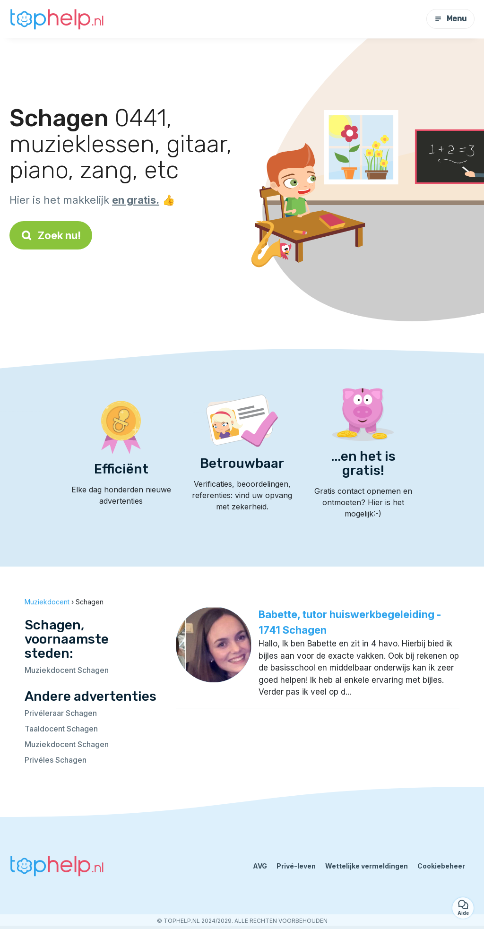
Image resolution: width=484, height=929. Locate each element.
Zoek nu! (51, 235)
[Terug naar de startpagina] (56, 19)
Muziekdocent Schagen (67, 670)
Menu (450, 18)
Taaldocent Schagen (61, 728)
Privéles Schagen (55, 760)
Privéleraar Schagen (61, 713)
